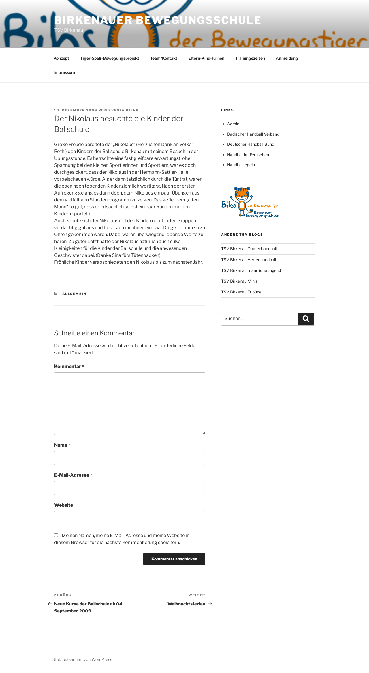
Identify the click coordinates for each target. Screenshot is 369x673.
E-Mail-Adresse (73, 475)
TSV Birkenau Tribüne (241, 291)
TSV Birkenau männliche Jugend (251, 270)
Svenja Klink (123, 110)
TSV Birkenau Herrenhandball (248, 259)
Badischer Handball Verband (253, 134)
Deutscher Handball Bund (250, 144)
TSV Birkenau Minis (239, 280)
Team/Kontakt (163, 58)
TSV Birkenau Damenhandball (249, 248)
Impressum (64, 72)
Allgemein (74, 294)
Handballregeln (241, 164)
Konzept (61, 58)
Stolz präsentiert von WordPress (82, 659)
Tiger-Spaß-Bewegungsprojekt (109, 58)
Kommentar (69, 366)
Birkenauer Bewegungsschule (158, 20)
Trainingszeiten (250, 58)
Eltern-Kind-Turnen (206, 58)
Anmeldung (287, 58)
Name (62, 445)
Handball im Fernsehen (248, 154)
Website (63, 505)
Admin (233, 123)
